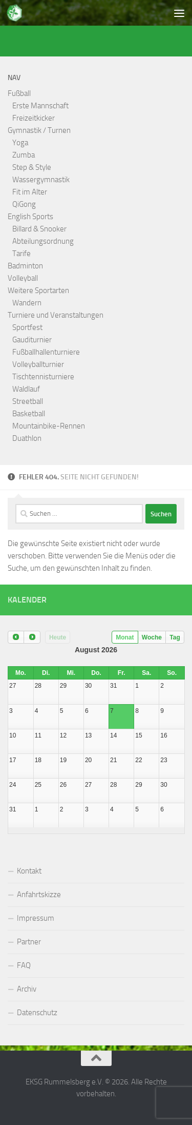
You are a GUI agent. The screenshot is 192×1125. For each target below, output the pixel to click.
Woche (152, 637)
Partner (29, 941)
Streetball (27, 401)
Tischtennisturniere (43, 376)
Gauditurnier (32, 339)
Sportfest (27, 327)
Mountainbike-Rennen (48, 426)
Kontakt (29, 871)
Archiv (26, 989)
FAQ (24, 965)
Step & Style (31, 167)
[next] (32, 637)
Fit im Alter (29, 192)
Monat (125, 637)
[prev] (16, 637)
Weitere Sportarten (38, 290)
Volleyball (23, 278)
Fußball (19, 93)
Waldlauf (26, 389)
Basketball (28, 413)
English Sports (30, 216)
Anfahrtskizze (39, 894)
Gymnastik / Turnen (39, 130)
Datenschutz (37, 1012)
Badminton (25, 265)
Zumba (23, 155)
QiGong (24, 204)
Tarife (21, 253)
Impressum (35, 918)
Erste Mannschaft (40, 105)
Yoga (20, 142)
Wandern (26, 302)
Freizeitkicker (33, 118)
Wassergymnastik (41, 179)
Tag (174, 637)
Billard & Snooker (39, 229)
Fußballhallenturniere (46, 352)
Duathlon (26, 438)
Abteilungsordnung (43, 241)
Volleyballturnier (38, 364)
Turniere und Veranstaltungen (55, 315)
